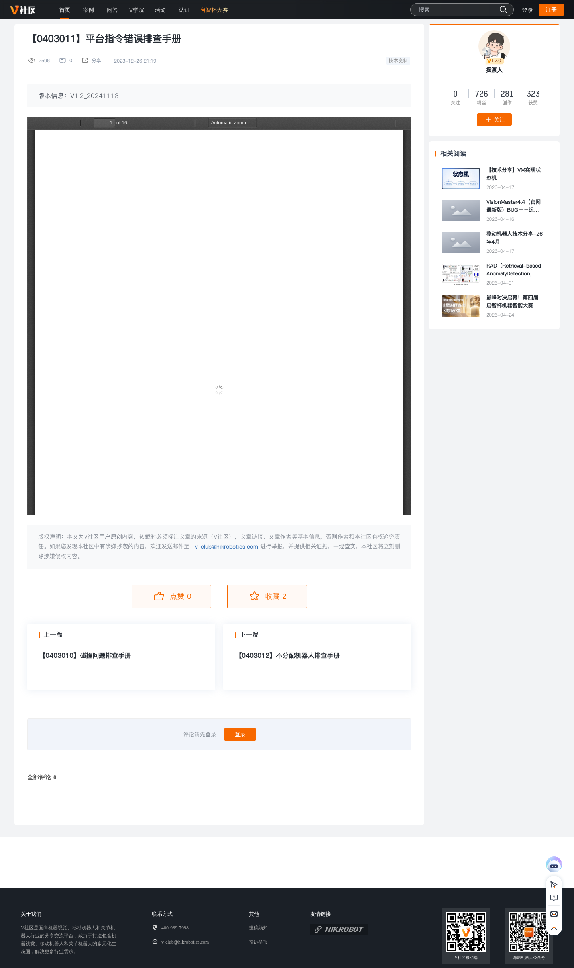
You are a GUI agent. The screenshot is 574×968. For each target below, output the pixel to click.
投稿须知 (258, 928)
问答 (112, 10)
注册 (551, 10)
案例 (88, 10)
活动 (160, 10)
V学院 (136, 10)
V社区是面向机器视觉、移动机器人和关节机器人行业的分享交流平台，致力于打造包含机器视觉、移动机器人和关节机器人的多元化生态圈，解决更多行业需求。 (68, 939)
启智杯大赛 (214, 10)
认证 (184, 10)
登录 (527, 10)
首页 (64, 10)
